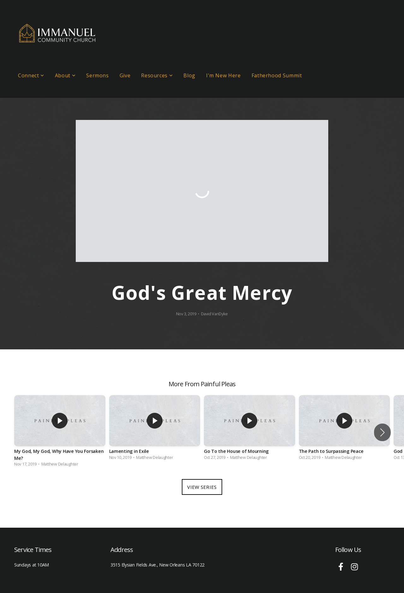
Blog (189, 75)
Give (125, 75)
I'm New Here (223, 75)
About (65, 75)
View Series (202, 487)
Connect (31, 75)
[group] (59, 432)
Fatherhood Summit (277, 75)
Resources (157, 75)
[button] (382, 432)
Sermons (97, 75)
